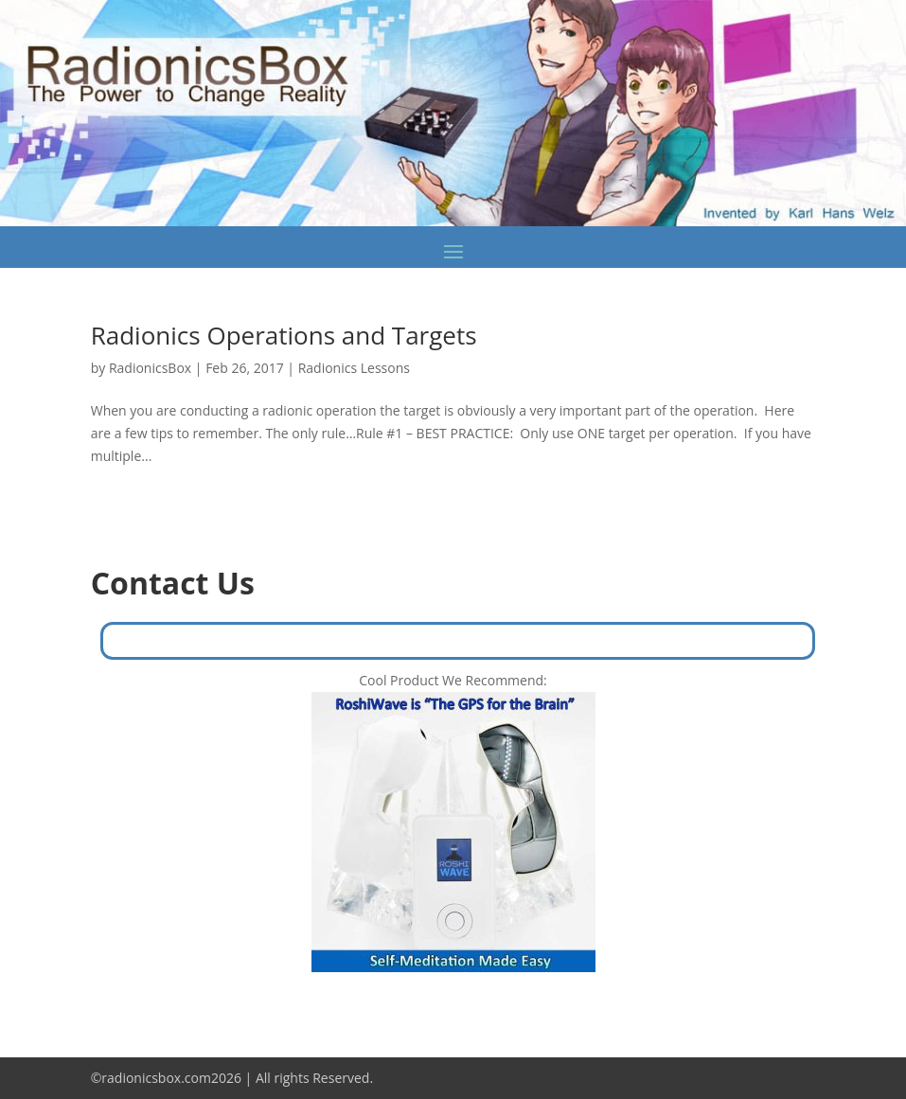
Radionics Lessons (354, 368)
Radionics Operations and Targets (284, 335)
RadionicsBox (150, 368)
